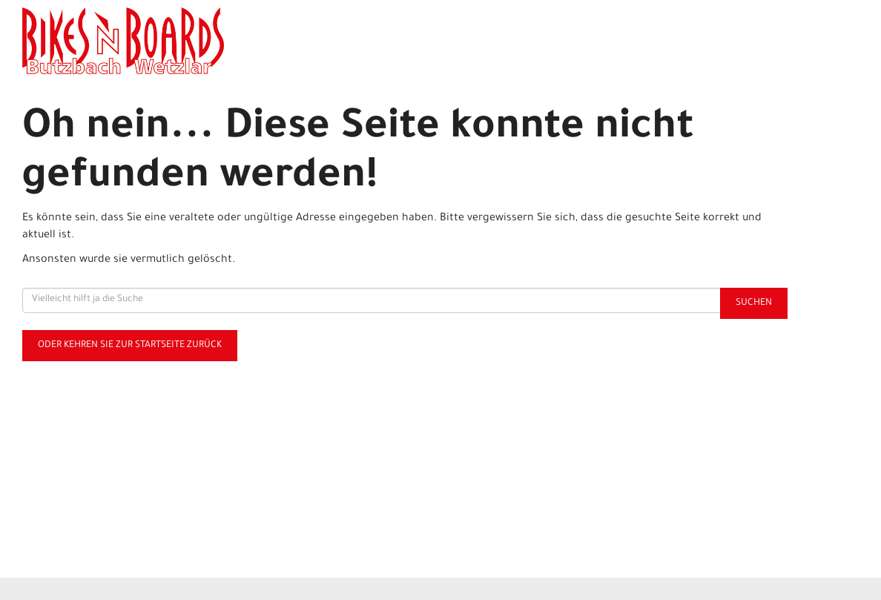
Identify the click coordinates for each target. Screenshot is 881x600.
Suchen (754, 303)
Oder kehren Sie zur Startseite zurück (130, 345)
